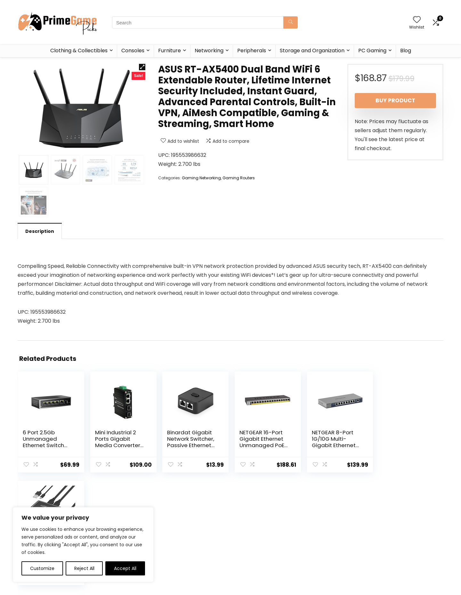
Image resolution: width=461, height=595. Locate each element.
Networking (209, 50)
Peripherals (251, 50)
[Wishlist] (417, 20)
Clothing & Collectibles (79, 50)
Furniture (169, 50)
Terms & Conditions (255, 541)
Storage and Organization (312, 50)
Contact (173, 550)
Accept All (125, 568)
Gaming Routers (238, 178)
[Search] (290, 22)
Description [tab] (39, 231)
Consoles (132, 50)
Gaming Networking (201, 178)
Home (170, 532)
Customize (42, 568)
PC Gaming (372, 50)
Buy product (395, 100)
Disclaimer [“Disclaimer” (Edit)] (244, 550)
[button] (142, 67)
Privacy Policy (248, 532)
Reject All (84, 568)
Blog (405, 50)
